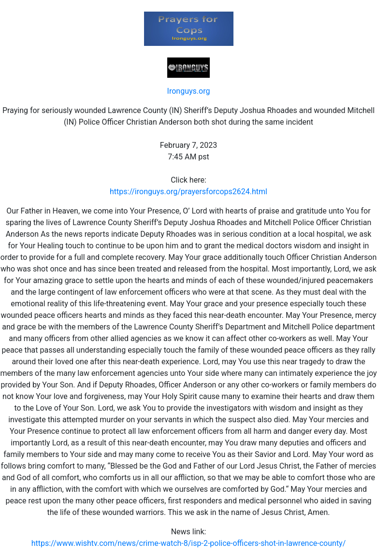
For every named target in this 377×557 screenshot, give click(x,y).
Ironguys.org (188, 91)
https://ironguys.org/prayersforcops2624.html (188, 191)
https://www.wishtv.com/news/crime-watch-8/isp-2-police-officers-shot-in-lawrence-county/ (188, 543)
